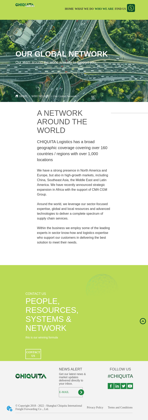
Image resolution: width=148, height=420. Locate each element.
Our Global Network (65, 96)
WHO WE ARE (104, 8)
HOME (69, 8)
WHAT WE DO (84, 8)
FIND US (120, 8)
